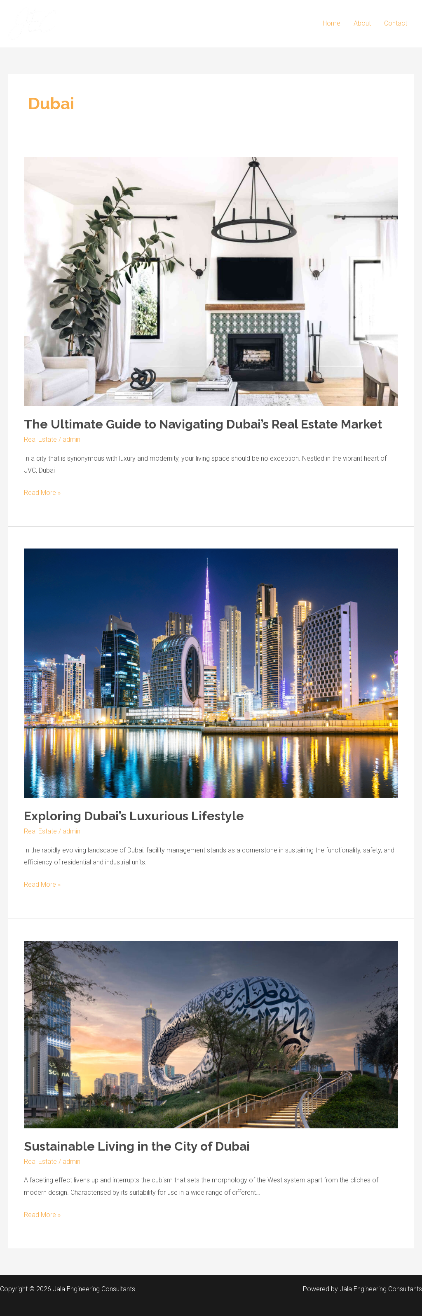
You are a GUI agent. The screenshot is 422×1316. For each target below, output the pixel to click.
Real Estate (40, 439)
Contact (395, 23)
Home (331, 23)
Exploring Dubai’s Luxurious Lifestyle (134, 816)
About (362, 23)
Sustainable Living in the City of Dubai (137, 1146)
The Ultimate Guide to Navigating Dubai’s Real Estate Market (203, 424)
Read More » (42, 492)
